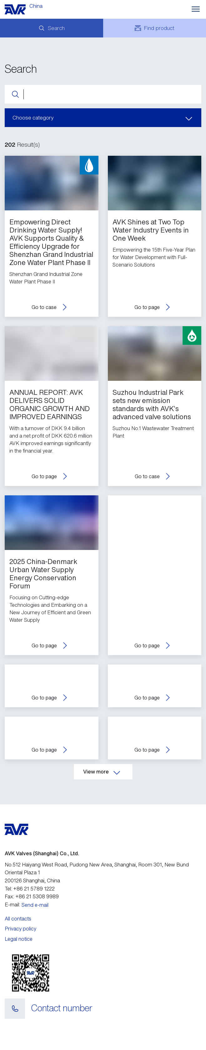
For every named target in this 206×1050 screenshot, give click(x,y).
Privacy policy (20, 928)
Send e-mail (35, 905)
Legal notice (19, 939)
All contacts (18, 918)
